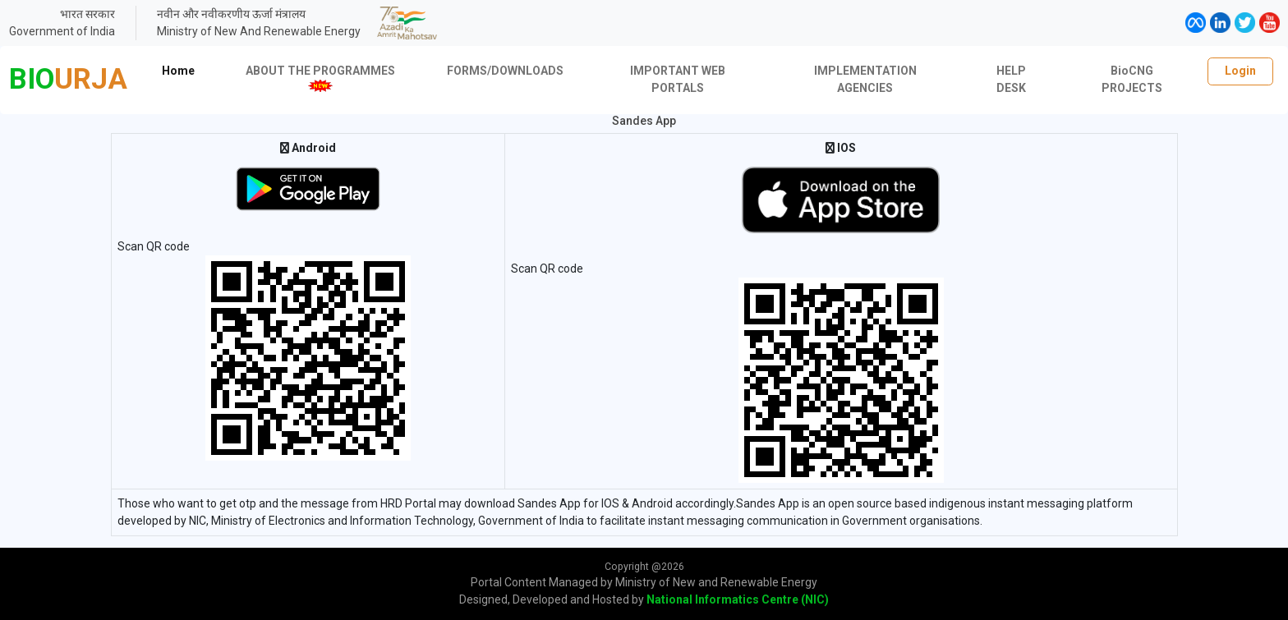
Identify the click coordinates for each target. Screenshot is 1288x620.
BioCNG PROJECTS (1132, 79)
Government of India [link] (62, 31)
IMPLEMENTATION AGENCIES (865, 79)
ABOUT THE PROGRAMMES (320, 78)
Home (178, 70)
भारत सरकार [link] (87, 14)
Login (1240, 70)
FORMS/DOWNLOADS (505, 70)
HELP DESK (1011, 79)
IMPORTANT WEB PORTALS (677, 79)
